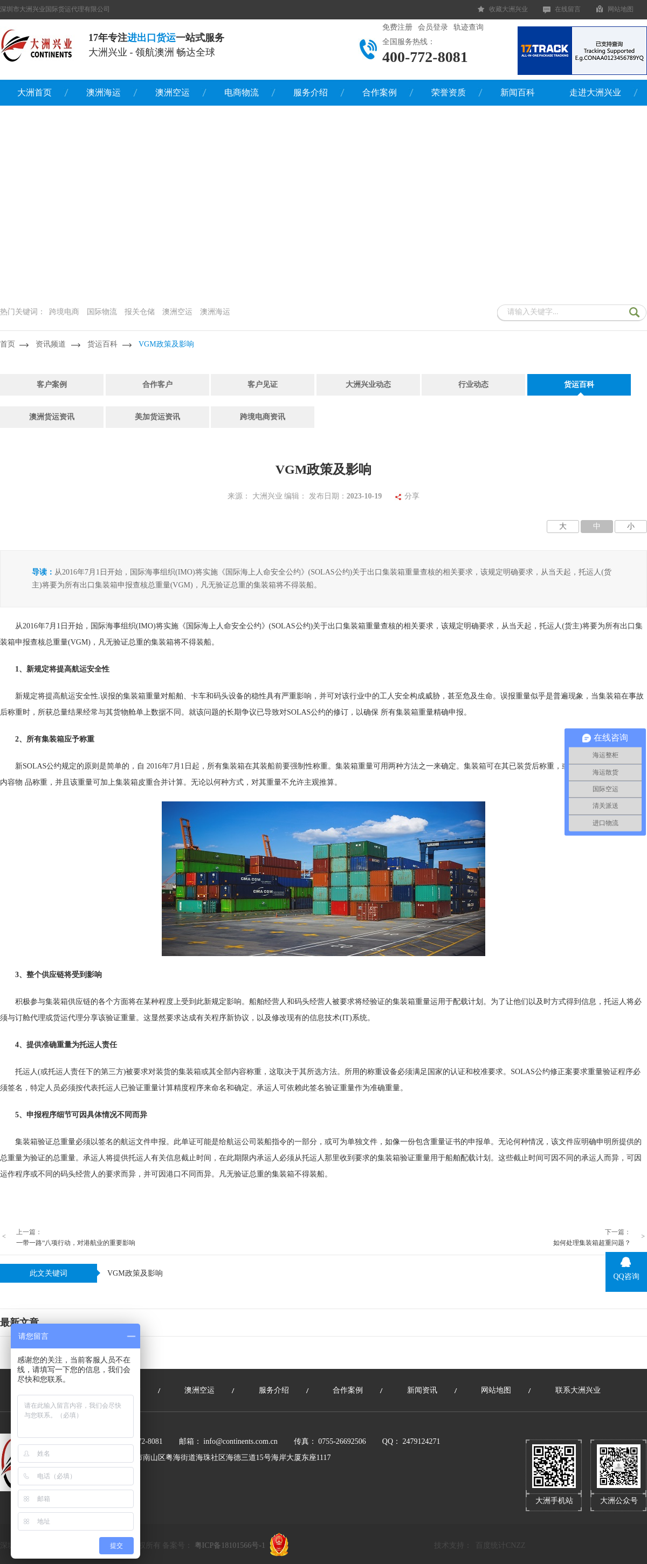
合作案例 (379, 92)
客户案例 (52, 384)
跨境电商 (64, 312)
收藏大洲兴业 (508, 9)
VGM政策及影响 (166, 344)
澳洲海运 (103, 92)
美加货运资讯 (157, 417)
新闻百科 (517, 92)
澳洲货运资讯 (51, 417)
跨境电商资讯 (262, 417)
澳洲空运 (172, 92)
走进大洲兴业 (595, 92)
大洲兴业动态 (368, 384)
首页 (7, 344)
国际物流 (102, 312)
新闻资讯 (422, 1390)
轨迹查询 (468, 27)
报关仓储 (140, 312)
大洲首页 (34, 92)
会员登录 (433, 27)
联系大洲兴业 (578, 1390)
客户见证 (262, 384)
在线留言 (568, 9)
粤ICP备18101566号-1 (230, 1545)
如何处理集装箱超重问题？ (592, 1243)
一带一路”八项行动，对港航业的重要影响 (75, 1243)
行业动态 (473, 384)
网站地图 (621, 9)
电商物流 (241, 92)
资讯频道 (51, 344)
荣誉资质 (448, 92)
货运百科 (102, 344)
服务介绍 (310, 92)
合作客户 (157, 384)
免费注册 (397, 27)
